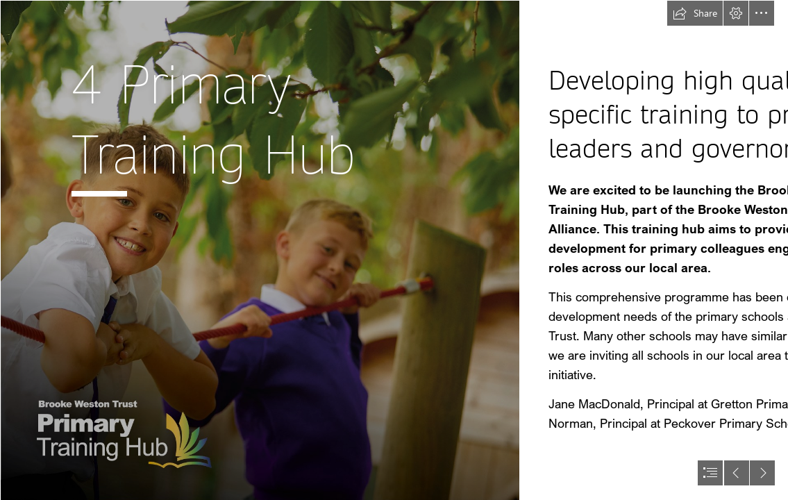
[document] (394, 250)
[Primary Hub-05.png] (259, 250)
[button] (695, 13)
